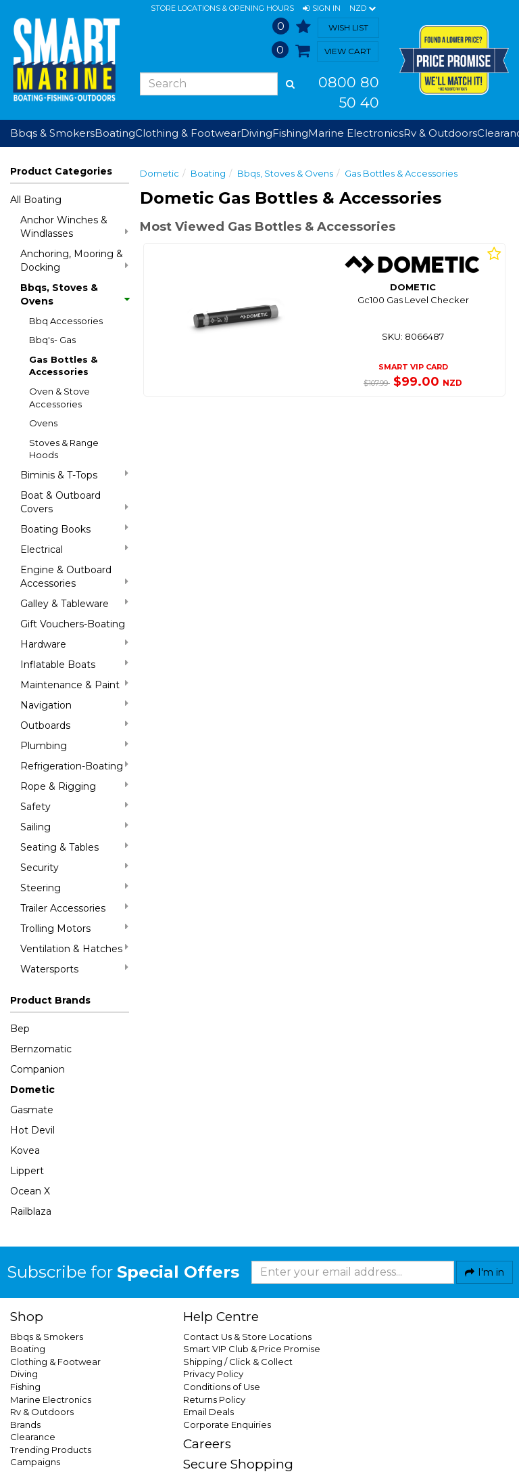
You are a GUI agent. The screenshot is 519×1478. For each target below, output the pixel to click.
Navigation (74, 704)
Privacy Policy (213, 1373)
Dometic (32, 1089)
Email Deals (208, 1411)
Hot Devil (32, 1130)
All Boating (35, 200)
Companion (37, 1069)
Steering (74, 887)
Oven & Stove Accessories (59, 397)
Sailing (74, 826)
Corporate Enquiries (227, 1424)
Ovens (43, 423)
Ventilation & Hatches (74, 948)
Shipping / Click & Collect (238, 1361)
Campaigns (35, 1461)
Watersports (74, 968)
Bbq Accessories (66, 320)
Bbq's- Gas (52, 339)
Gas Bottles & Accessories (63, 366)
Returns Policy (214, 1399)
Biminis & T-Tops (74, 474)
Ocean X (30, 1191)
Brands (25, 1424)
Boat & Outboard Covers (74, 502)
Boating (208, 173)
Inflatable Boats (74, 664)
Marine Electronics (50, 1399)
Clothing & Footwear (55, 1361)
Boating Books (74, 528)
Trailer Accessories (74, 907)
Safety (74, 806)
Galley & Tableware (74, 603)
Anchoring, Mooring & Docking (74, 260)
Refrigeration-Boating (74, 765)
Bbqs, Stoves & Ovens (74, 294)
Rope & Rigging (74, 786)
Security (74, 867)
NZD (362, 8)
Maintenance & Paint (74, 684)
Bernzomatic (41, 1049)
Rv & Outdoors (42, 1411)
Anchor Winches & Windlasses (74, 227)
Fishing (25, 1386)
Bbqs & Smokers (52, 133)
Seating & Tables (74, 847)
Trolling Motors (74, 928)
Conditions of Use (221, 1386)
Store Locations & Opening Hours (222, 8)
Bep (20, 1029)
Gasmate (31, 1110)
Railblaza (30, 1211)
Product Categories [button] (61, 171)
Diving (24, 1373)
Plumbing (74, 745)
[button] (321, 8)
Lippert (27, 1171)
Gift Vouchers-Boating (72, 624)
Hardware (74, 643)
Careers (207, 1444)
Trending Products (50, 1449)
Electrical (74, 549)
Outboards (74, 725)
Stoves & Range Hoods (64, 449)
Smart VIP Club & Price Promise (251, 1348)
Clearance (32, 1436)
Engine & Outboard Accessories (74, 576)
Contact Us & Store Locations (247, 1336)
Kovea (25, 1150)
